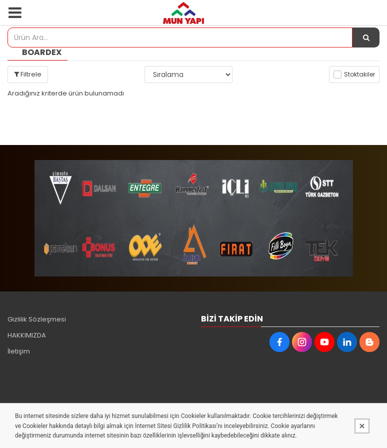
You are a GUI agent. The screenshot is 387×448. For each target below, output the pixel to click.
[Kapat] (362, 426)
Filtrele (28, 74)
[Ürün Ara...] (366, 38)
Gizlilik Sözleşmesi (37, 319)
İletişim (19, 351)
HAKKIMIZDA (27, 335)
